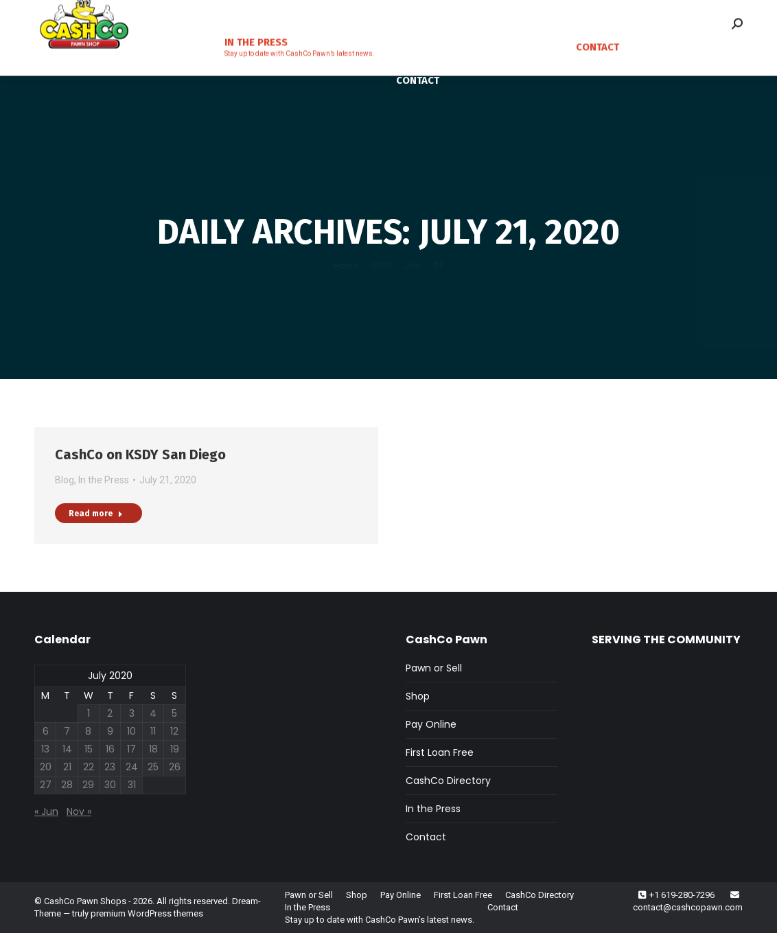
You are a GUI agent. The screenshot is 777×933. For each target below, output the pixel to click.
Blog (64, 479)
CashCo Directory (448, 780)
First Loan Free (440, 752)
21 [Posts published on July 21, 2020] (67, 767)
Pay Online (431, 724)
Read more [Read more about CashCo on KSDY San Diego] (96, 513)
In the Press (103, 479)
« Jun (46, 811)
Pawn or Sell (434, 668)
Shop (418, 696)
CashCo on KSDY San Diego (140, 454)
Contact (426, 837)
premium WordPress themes (147, 913)
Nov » (79, 811)
